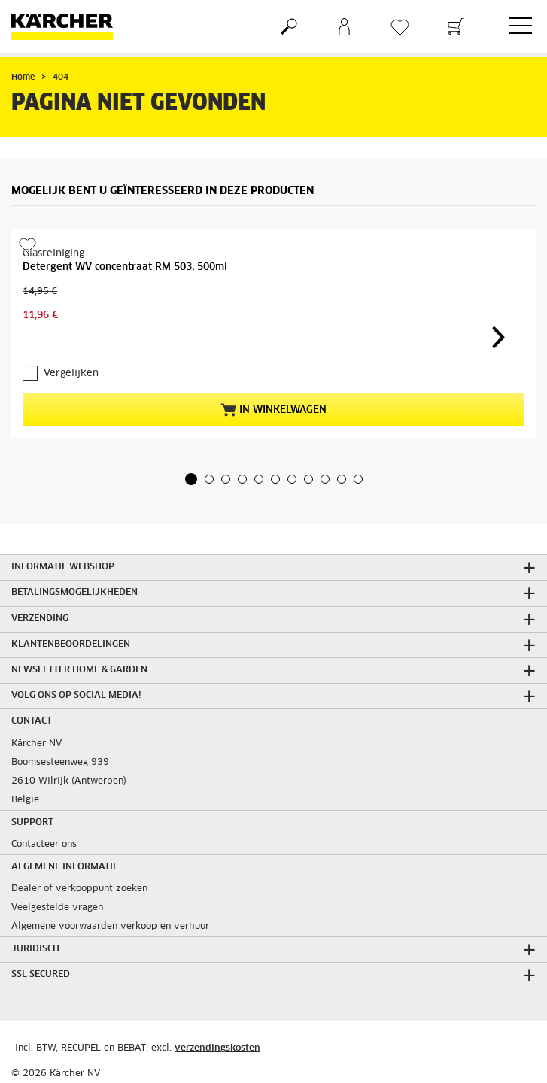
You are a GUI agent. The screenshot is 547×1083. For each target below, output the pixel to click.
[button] (191, 479)
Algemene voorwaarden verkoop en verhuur (110, 926)
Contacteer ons (44, 844)
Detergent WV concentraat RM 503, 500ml (125, 267)
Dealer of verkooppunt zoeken (79, 888)
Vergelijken (71, 373)
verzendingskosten (217, 1048)
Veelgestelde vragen (57, 907)
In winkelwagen (273, 410)
